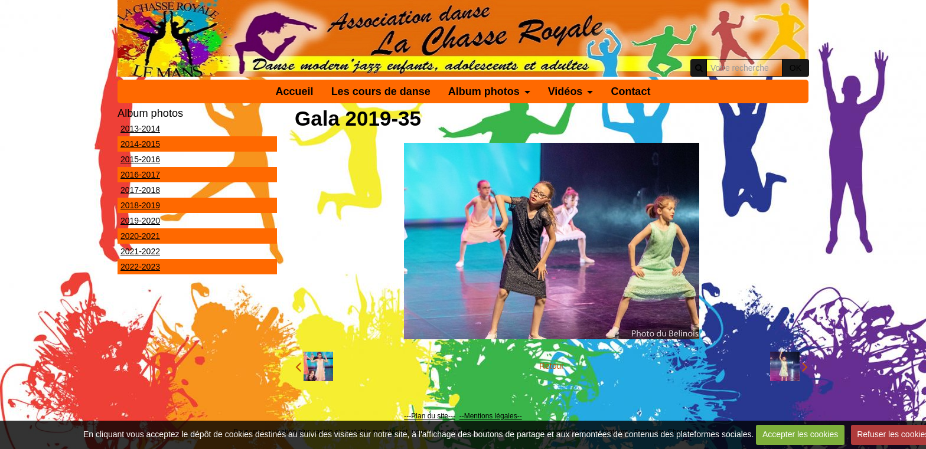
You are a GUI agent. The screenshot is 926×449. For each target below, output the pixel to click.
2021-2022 (140, 251)
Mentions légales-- (493, 416)
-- (461, 416)
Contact (630, 91)
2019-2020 (140, 220)
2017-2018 (140, 190)
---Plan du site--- (429, 416)
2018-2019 (140, 205)
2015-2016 (140, 159)
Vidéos (565, 91)
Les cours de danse (381, 91)
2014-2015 (140, 144)
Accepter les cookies (800, 434)
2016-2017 (140, 174)
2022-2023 (140, 266)
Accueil (295, 91)
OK (795, 68)
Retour (551, 366)
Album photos (484, 91)
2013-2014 (140, 128)
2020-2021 (140, 236)
